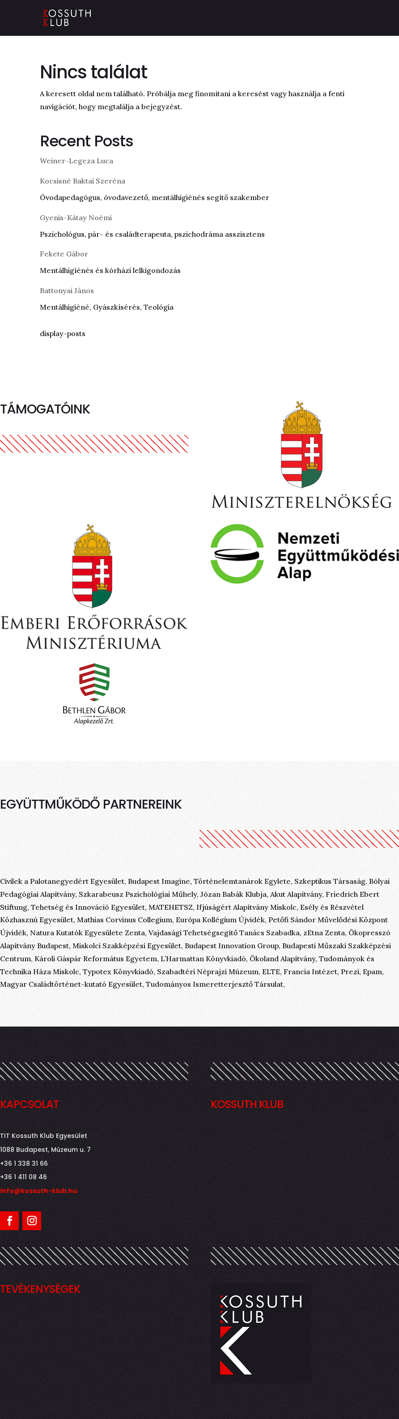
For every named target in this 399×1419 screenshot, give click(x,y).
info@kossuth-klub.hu (38, 1190)
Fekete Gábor (64, 253)
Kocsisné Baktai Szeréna (82, 180)
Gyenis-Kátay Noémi (76, 217)
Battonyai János (67, 290)
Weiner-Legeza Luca (76, 160)
